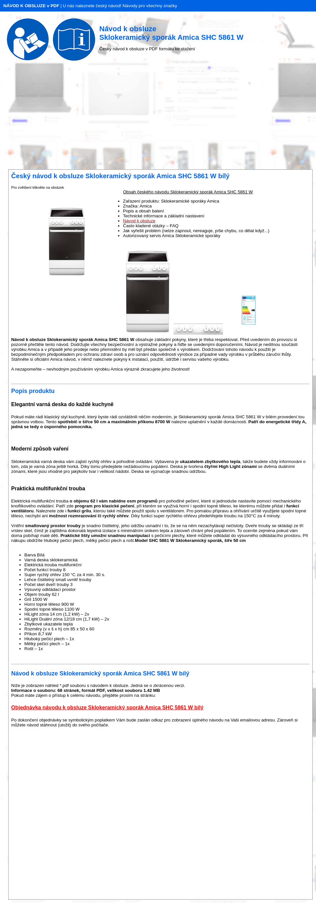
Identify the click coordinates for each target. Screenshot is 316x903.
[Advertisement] (158, 117)
